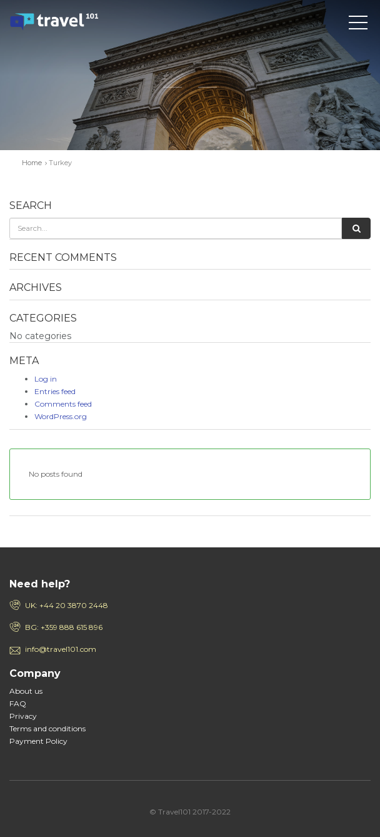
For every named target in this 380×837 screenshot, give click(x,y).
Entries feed (55, 391)
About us (25, 691)
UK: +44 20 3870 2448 (66, 605)
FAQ (17, 703)
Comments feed (63, 403)
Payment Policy (38, 741)
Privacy (23, 716)
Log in (45, 378)
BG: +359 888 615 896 (63, 627)
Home (32, 162)
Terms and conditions (47, 728)
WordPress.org (60, 416)
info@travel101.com (60, 649)
